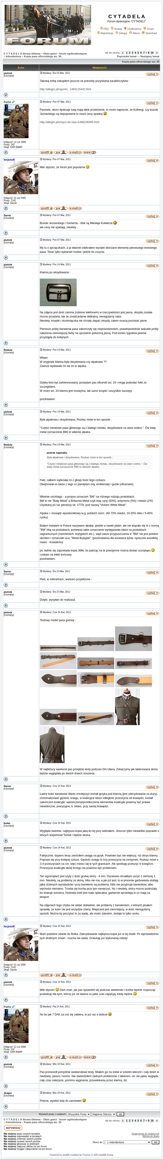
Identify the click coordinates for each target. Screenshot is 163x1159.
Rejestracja (105, 33)
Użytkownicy (132, 28)
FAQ (104, 28)
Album (134, 33)
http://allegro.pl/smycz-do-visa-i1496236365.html (69, 122)
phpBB (66, 1155)
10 (152, 53)
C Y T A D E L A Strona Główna (22, 53)
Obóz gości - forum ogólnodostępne (65, 53)
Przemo (86, 1155)
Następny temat (149, 56)
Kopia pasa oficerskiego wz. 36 (42, 56)
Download (149, 33)
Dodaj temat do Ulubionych (145, 1134)
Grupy (148, 28)
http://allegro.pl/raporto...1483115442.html (65, 89)
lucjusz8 (9, 159)
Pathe (7, 102)
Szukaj (116, 28)
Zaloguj (121, 33)
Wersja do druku (151, 1136)
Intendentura (13, 56)
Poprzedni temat (127, 56)
